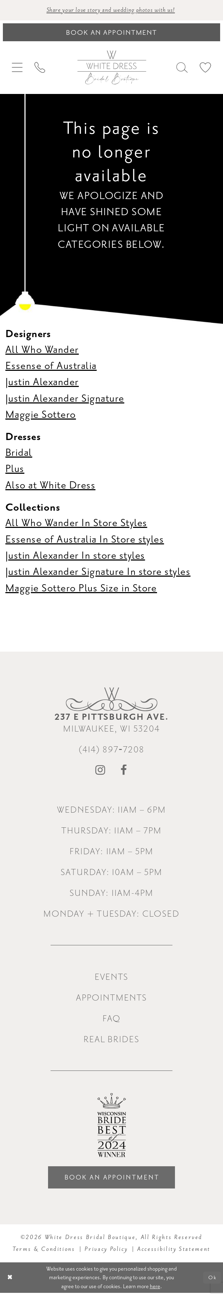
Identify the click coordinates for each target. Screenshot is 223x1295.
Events (112, 977)
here (155, 1288)
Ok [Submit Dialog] (211, 1279)
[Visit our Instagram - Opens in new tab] (100, 771)
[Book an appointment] (111, 33)
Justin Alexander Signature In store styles (97, 572)
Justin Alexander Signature (64, 399)
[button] (17, 68)
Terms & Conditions (44, 1251)
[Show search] (182, 68)
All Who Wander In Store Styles (76, 523)
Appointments (111, 998)
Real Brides (112, 1040)
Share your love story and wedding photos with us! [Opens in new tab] (110, 10)
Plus (14, 469)
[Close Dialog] (10, 1279)
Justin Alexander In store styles (75, 556)
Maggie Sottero (40, 415)
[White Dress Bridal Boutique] (111, 68)
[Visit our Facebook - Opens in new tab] (124, 771)
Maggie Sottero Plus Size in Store (81, 588)
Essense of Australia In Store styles (84, 540)
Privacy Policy (106, 1251)
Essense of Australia (51, 366)
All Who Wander (42, 350)
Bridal (18, 453)
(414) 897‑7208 (111, 750)
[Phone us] (40, 68)
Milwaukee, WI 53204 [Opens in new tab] (111, 723)
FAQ (111, 1019)
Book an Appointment (112, 1178)
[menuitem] (17, 68)
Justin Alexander (42, 382)
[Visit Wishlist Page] (205, 68)
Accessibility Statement (173, 1251)
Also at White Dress (50, 485)
